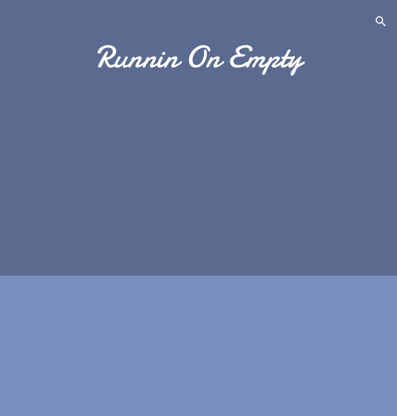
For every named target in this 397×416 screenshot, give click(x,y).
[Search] (381, 23)
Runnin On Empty (198, 57)
